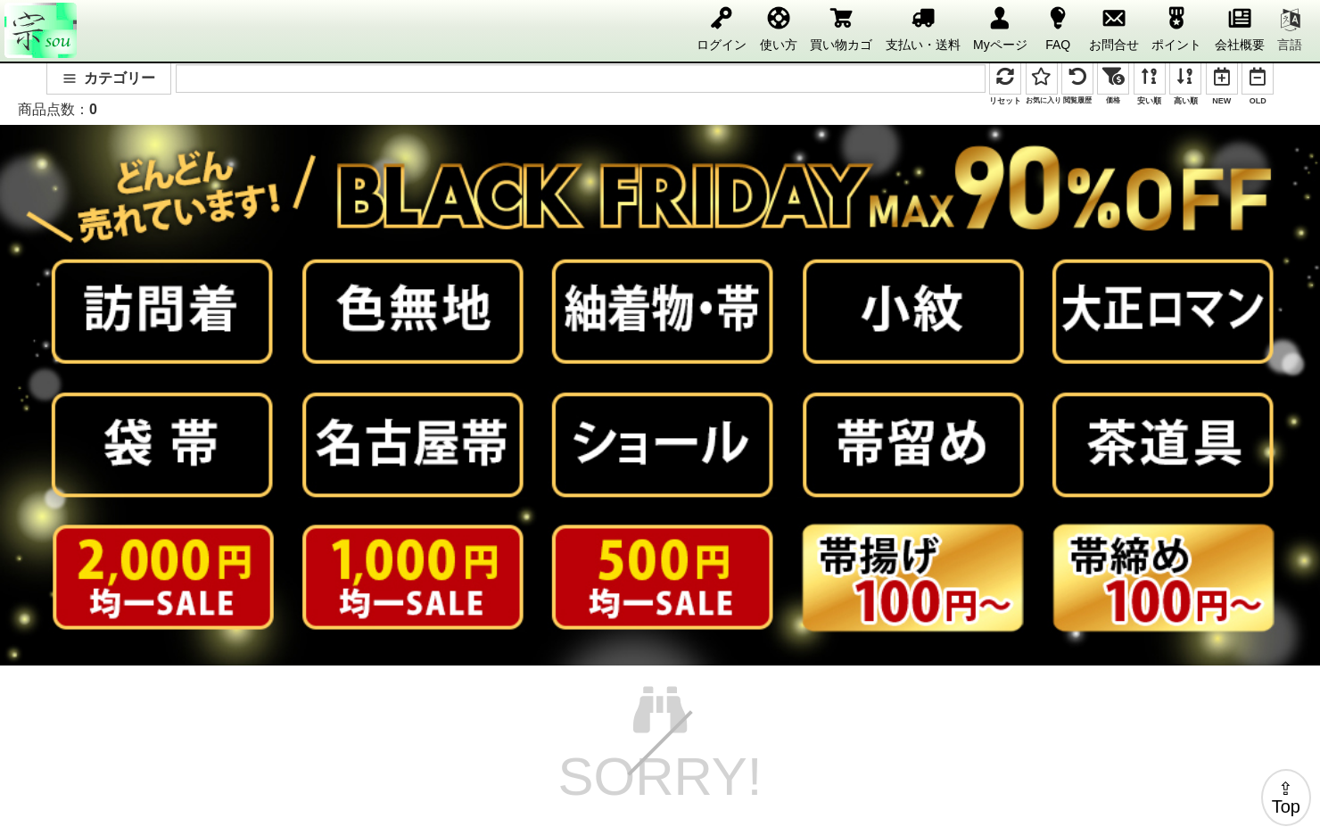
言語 (1289, 30)
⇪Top (1286, 797)
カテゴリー (108, 78)
